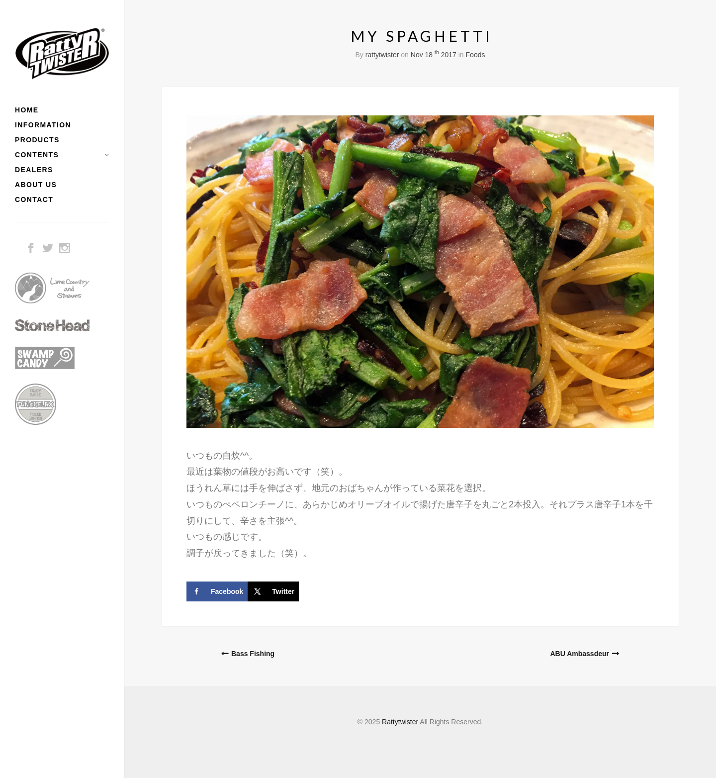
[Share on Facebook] (217, 591)
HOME (27, 110)
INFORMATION (43, 125)
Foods (475, 55)
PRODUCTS (37, 140)
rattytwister (382, 55)
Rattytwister (400, 722)
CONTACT (34, 199)
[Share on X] (273, 591)
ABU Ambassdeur (579, 654)
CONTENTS (37, 155)
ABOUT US (36, 185)
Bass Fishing (252, 654)
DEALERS (34, 170)
